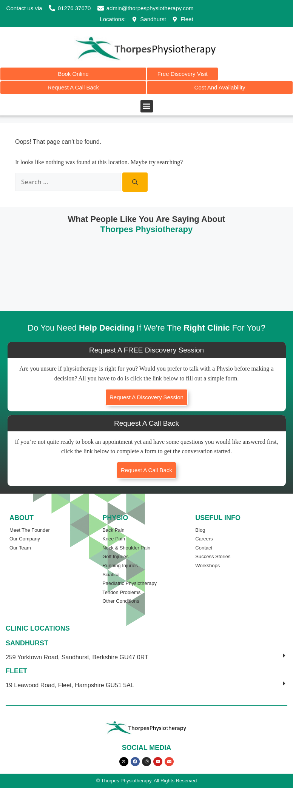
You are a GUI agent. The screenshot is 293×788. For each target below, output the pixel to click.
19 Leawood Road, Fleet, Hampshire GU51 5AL (70, 685)
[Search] (135, 182)
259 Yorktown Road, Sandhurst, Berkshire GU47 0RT (77, 657)
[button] (146, 106)
